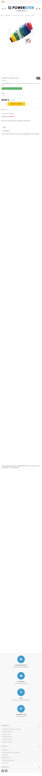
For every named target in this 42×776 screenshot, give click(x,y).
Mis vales (4, 763)
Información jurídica (7, 731)
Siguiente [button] (32, 32)
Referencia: (4, 80)
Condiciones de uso (7, 737)
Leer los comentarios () (8, 121)
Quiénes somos (6, 734)
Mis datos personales (8, 760)
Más (4, 127)
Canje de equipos (7, 739)
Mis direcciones (6, 757)
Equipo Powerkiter (7, 742)
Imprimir (5, 109)
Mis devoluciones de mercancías (11, 752)
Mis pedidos (5, 750)
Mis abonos (5, 755)
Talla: (3, 93)
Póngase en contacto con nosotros (11, 729)
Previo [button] (9, 32)
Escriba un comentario (24, 121)
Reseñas (6, 131)
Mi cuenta (4, 746)
